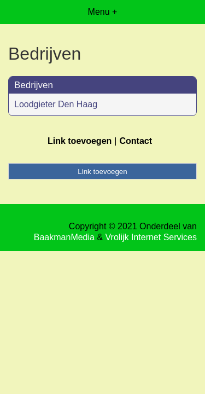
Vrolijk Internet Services (151, 237)
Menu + (103, 11)
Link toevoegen (80, 141)
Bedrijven (33, 85)
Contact (135, 141)
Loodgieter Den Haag (55, 104)
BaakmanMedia (64, 237)
